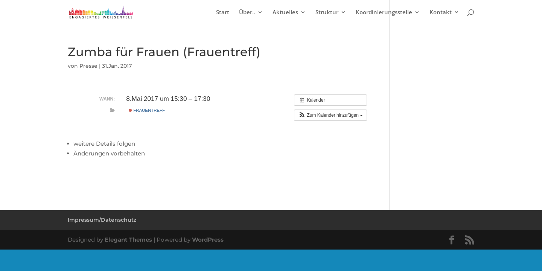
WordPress (208, 239)
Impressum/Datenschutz (102, 219)
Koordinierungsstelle (384, 12)
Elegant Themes (128, 239)
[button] (330, 115)
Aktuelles (285, 12)
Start (222, 12)
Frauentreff (147, 110)
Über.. (247, 12)
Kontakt (440, 12)
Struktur (326, 12)
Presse (88, 65)
